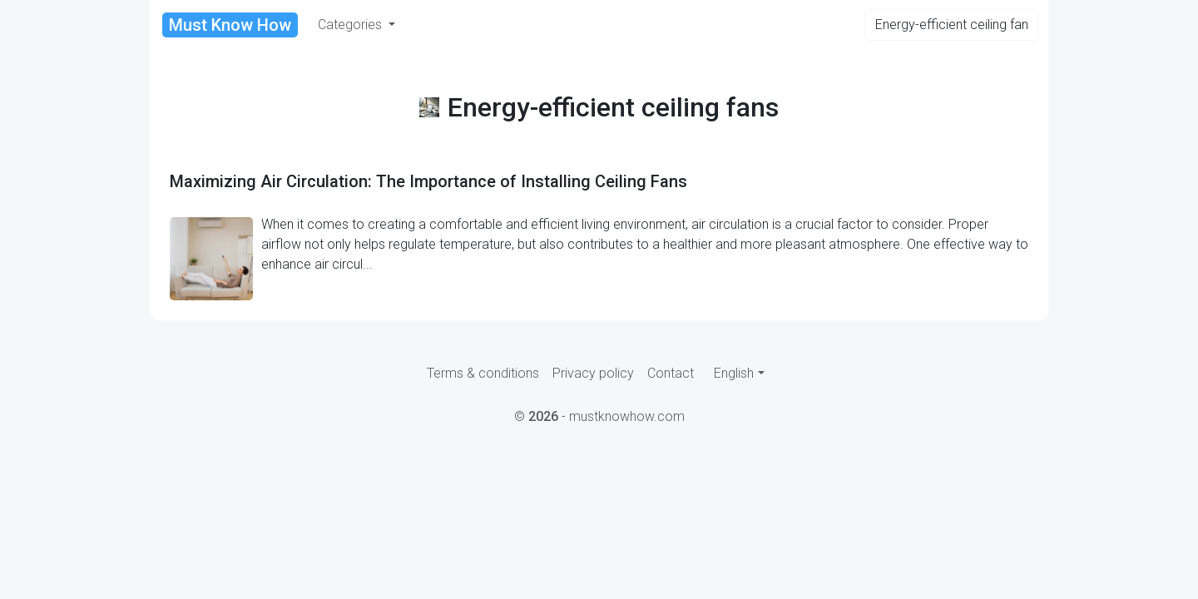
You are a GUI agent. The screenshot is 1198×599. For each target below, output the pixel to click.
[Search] (951, 25)
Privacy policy (593, 373)
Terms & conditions (483, 373)
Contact (670, 373)
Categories (351, 24)
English (734, 373)
